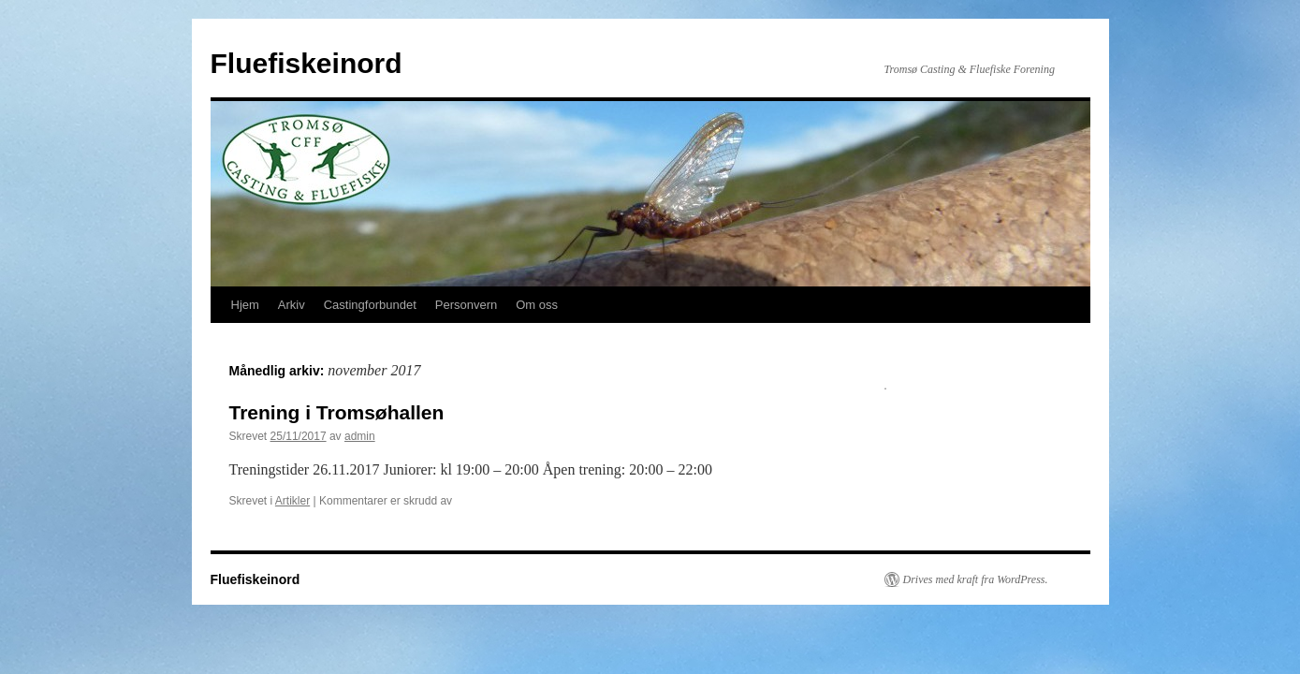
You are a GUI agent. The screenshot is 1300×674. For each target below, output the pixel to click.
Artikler (292, 500)
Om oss (537, 305)
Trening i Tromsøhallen (337, 412)
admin (359, 436)
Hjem (245, 305)
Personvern (466, 305)
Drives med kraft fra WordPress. (975, 579)
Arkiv (291, 305)
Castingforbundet (370, 305)
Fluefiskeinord (306, 63)
